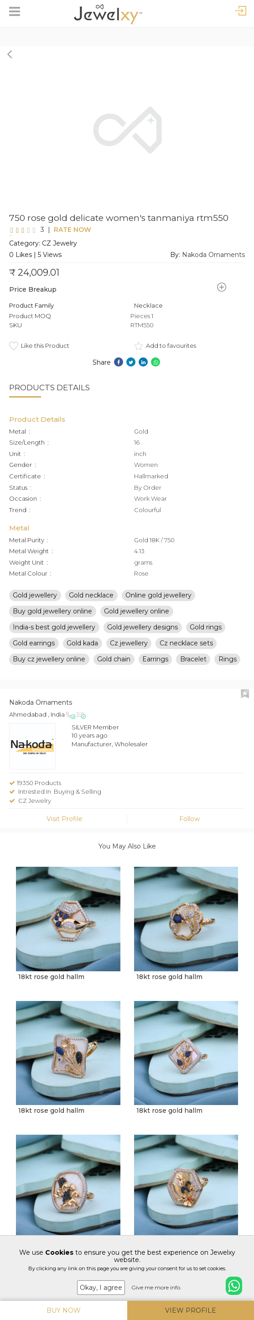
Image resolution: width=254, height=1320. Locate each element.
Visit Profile (65, 826)
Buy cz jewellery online (49, 666)
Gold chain (113, 666)
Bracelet (193, 666)
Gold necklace (91, 602)
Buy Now (64, 1310)
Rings (227, 666)
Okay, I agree (101, 1287)
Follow (189, 826)
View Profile (190, 1310)
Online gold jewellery (158, 602)
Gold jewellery (35, 602)
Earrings (155, 666)
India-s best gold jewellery (54, 634)
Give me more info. (156, 1287)
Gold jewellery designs (142, 634)
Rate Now (56, 233)
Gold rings (206, 634)
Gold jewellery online (136, 618)
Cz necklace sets (186, 650)
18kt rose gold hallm (51, 984)
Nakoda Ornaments (213, 262)
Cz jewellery (129, 650)
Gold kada (82, 650)
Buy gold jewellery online (52, 618)
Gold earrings (34, 650)
